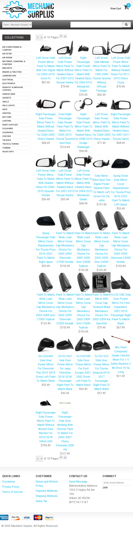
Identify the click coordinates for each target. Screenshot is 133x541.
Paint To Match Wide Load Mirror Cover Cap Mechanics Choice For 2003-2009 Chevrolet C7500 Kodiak (65, 237)
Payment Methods (47, 490)
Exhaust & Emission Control (12, 88)
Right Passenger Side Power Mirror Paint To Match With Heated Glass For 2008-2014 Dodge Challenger (83, 123)
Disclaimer (8, 481)
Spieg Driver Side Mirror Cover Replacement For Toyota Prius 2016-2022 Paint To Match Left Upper (121, 180)
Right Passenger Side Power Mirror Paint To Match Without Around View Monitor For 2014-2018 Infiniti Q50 (46, 419)
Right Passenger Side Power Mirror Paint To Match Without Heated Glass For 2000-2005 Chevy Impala (46, 118)
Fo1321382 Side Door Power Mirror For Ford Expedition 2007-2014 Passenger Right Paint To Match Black (121, 299)
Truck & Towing (10, 144)
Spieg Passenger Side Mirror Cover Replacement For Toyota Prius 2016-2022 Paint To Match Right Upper (46, 237)
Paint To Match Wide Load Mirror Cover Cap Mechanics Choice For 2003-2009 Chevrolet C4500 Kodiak (121, 237)
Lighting (6, 121)
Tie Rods (6, 140)
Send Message (78, 481)
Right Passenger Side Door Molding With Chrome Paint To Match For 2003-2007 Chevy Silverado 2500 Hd (65, 423)
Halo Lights (8, 105)
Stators (6, 136)
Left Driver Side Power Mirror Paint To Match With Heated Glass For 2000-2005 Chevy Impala (101, 118)
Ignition (6, 113)
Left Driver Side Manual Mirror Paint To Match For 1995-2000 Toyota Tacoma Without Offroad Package (101, 66)
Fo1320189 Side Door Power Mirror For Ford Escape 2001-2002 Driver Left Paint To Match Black (83, 360)
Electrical (7, 80)
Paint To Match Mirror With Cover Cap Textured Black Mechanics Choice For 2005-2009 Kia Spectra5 (101, 299)
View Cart (115, 8)
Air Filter (7, 54)
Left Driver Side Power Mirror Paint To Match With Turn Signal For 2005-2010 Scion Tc (46, 60)
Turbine (6, 148)
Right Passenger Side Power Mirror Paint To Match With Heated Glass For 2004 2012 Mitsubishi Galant (83, 66)
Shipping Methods (47, 496)
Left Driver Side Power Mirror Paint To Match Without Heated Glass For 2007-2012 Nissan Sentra (65, 62)
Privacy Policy (10, 486)
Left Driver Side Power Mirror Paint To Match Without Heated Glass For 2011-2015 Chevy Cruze (121, 62)
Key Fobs (6, 117)
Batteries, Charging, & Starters (13, 62)
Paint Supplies (10, 125)
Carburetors (9, 76)
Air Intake (7, 58)
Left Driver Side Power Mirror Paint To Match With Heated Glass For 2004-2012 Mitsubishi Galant (83, 177)
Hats (4, 109)
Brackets (7, 68)
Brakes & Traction (11, 72)
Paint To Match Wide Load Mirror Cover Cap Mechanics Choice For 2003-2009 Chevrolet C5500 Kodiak (65, 299)
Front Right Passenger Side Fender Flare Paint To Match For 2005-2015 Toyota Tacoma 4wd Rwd (65, 121)
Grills (5, 102)
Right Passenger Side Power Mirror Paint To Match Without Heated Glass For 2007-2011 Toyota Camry (121, 118)
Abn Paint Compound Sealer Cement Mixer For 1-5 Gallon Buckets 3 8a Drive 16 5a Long (121, 354)
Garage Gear (8, 94)
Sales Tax (41, 501)
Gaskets (6, 98)
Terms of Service (12, 491)
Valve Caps (8, 152)
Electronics (8, 83)
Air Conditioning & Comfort (11, 48)
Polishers (7, 128)
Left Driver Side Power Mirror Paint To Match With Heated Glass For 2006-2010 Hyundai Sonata (46, 175)
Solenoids (7, 132)
